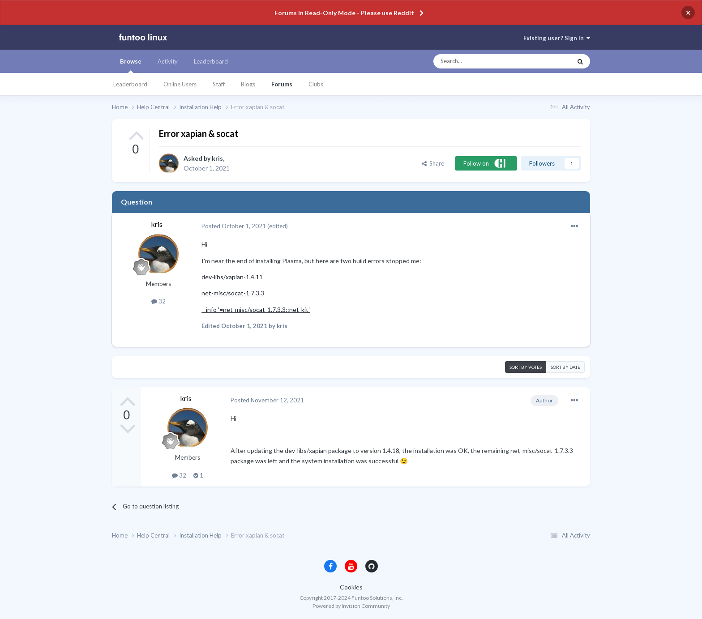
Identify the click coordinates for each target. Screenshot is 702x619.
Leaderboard (130, 84)
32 (158, 301)
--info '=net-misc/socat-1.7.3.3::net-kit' (255, 309)
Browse (130, 65)
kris (217, 158)
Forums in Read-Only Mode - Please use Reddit (344, 13)
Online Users (180, 84)
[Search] (484, 61)
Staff (219, 84)
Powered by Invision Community (351, 605)
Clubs (315, 84)
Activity (168, 61)
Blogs (248, 84)
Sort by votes (525, 367)
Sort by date (565, 367)
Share (433, 163)
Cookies (351, 587)
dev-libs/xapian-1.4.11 (232, 277)
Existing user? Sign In (556, 38)
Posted (233, 226)
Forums (281, 84)
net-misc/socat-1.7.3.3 (232, 293)
